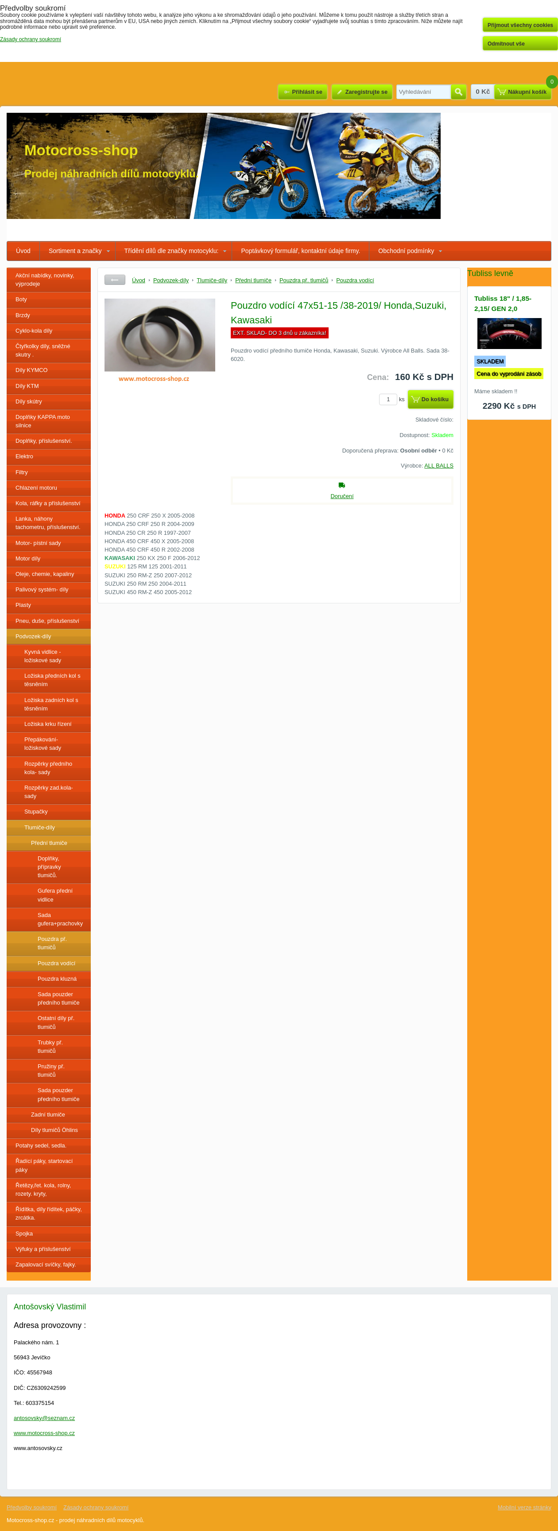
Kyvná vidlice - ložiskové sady (42, 656)
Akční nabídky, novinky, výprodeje (45, 279)
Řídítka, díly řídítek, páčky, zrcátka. (49, 1213)
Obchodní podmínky (406, 250)
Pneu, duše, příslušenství (47, 621)
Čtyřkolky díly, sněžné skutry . (43, 350)
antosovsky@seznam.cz (44, 1418)
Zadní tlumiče (48, 1114)
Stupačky (36, 811)
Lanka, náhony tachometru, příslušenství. (48, 522)
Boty (21, 299)
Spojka (24, 1233)
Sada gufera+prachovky (60, 919)
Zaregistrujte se (366, 91)
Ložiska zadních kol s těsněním (51, 704)
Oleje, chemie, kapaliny (45, 574)
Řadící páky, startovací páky (44, 1165)
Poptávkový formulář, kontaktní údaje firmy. (300, 250)
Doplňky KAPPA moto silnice (43, 421)
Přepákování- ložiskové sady (42, 743)
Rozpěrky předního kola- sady (48, 767)
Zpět (115, 280)
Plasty (23, 605)
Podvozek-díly (33, 636)
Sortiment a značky (75, 250)
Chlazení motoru (36, 487)
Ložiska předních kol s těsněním (52, 679)
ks (393, 399)
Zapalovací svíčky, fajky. (46, 1264)
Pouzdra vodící (56, 963)
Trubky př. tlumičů (50, 1046)
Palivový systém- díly (42, 589)
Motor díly (28, 558)
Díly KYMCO (32, 370)
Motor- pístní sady (38, 543)
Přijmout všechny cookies (520, 25)
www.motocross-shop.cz (44, 1433)
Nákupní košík (527, 91)
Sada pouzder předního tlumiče (59, 998)
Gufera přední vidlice (55, 894)
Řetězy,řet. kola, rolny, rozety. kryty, (43, 1189)
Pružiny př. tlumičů (51, 1070)
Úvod (23, 250)
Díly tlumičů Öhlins (54, 1130)
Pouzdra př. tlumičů (52, 943)
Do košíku (435, 399)
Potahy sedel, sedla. (41, 1145)
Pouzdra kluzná (57, 978)
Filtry (22, 472)
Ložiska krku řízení (48, 724)
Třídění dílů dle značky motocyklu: (171, 250)
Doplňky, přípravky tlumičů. (49, 867)
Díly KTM (27, 386)
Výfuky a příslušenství (43, 1249)
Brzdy (23, 315)
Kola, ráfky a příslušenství (48, 503)
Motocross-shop (81, 150)
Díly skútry (29, 401)
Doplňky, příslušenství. (44, 440)
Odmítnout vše (506, 44)
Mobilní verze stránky (524, 1507)
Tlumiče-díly (39, 827)
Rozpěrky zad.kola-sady (48, 791)
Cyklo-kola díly (34, 330)
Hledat (458, 92)
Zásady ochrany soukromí (95, 1507)
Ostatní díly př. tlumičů (56, 1022)
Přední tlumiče (49, 843)
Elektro (24, 456)
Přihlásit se (307, 91)
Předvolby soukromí (32, 1507)
